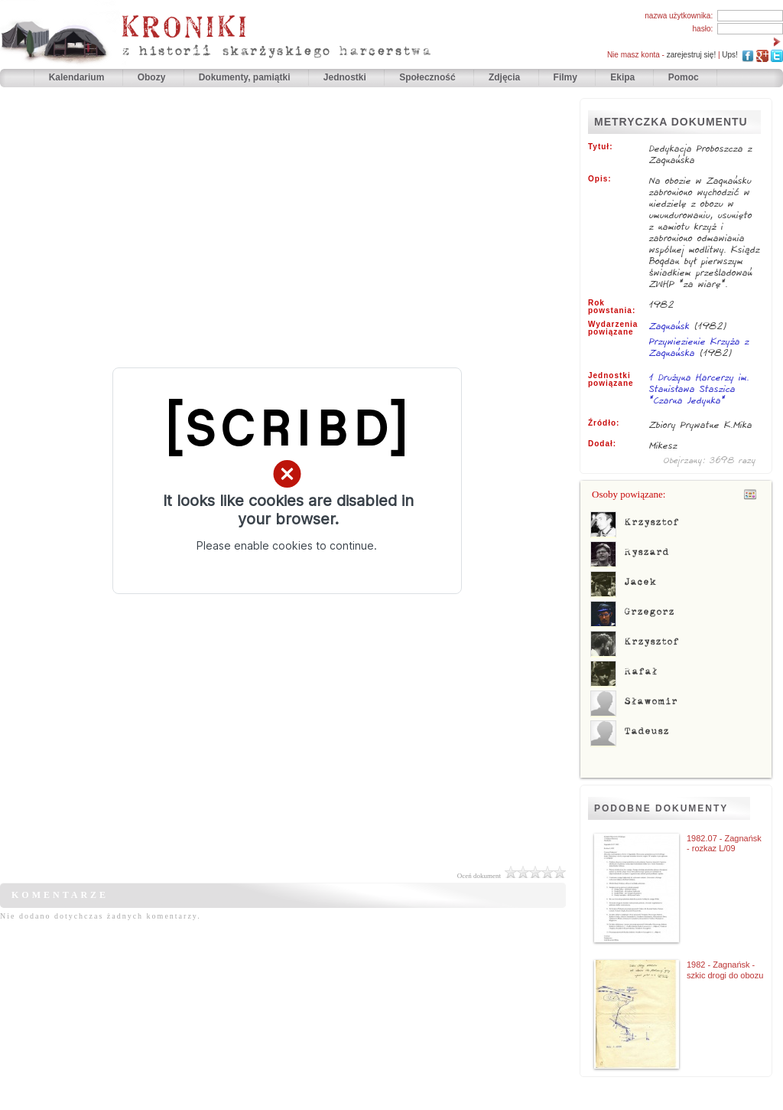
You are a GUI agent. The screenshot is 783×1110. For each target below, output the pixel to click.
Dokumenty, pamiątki (246, 77)
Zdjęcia (506, 77)
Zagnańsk (669, 326)
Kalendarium (78, 77)
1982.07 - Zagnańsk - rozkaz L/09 (724, 843)
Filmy (565, 77)
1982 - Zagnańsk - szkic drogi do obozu (725, 969)
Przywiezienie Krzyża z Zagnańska (699, 347)
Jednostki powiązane (611, 379)
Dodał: (602, 444)
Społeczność (428, 77)
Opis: (600, 179)
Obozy (153, 77)
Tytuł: (600, 147)
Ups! (730, 55)
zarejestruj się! (691, 55)
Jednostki (346, 77)
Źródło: (603, 423)
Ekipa (622, 77)
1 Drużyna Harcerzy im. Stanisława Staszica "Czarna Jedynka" (699, 389)
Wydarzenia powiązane (613, 328)
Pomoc (683, 77)
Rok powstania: (611, 307)
